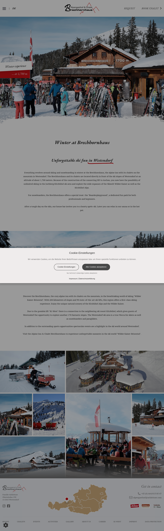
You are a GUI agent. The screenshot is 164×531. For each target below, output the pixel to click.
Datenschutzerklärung (87, 279)
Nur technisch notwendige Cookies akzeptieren (82, 273)
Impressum (73, 279)
